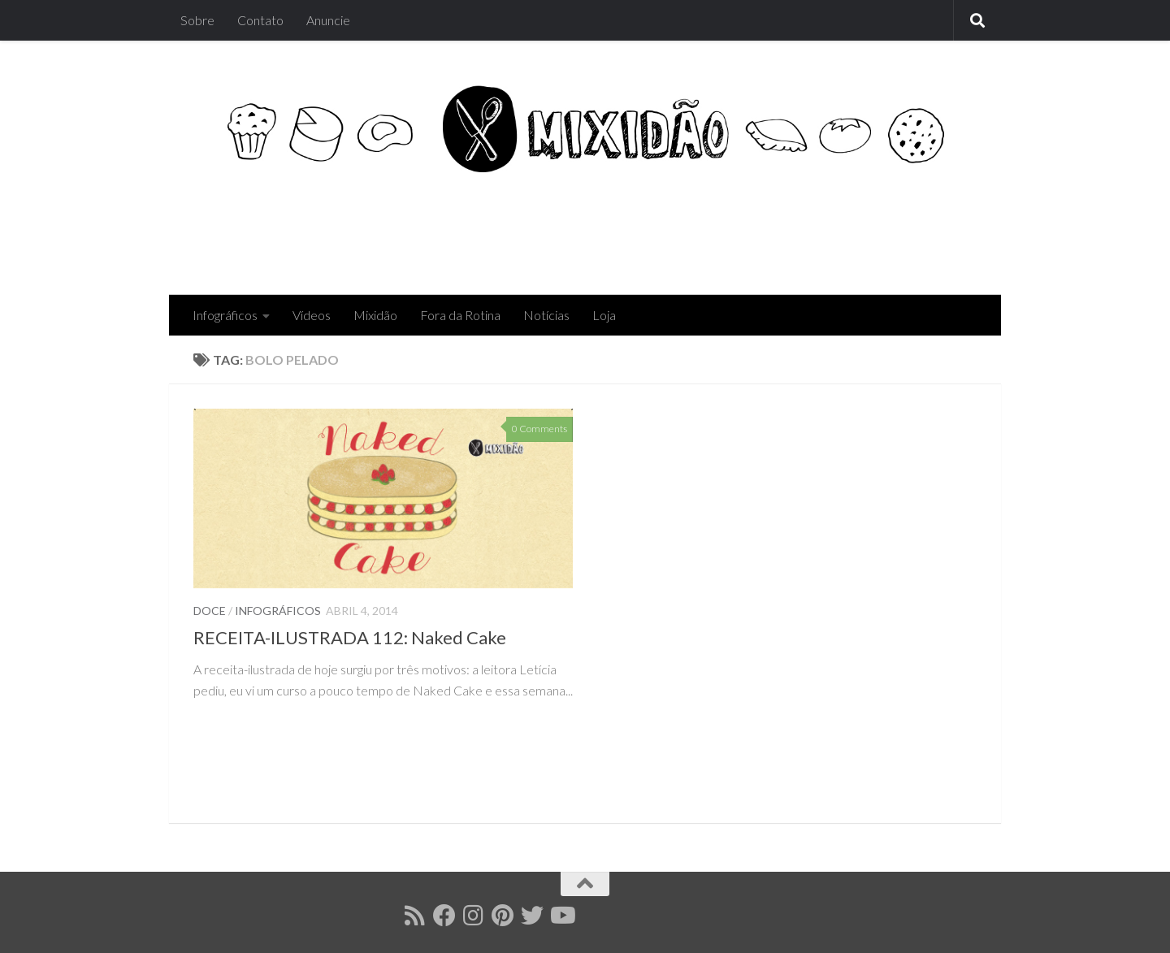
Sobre (197, 20)
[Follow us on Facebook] (444, 915)
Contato (260, 20)
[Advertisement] (681, 229)
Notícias (546, 315)
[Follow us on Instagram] (473, 915)
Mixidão (375, 315)
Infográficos (225, 315)
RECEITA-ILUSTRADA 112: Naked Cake (349, 637)
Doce (209, 610)
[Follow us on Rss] (415, 915)
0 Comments (539, 428)
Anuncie (328, 20)
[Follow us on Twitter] (532, 915)
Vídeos (311, 315)
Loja (604, 315)
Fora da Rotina (460, 315)
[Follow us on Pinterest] (503, 915)
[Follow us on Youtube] (561, 915)
